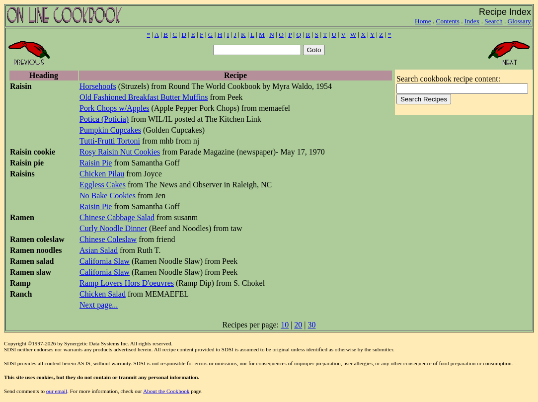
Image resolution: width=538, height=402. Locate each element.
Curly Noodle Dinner (113, 228)
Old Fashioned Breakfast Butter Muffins (143, 97)
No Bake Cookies (107, 195)
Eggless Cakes (102, 184)
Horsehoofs (97, 86)
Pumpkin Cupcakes (110, 130)
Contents (448, 21)
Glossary (519, 21)
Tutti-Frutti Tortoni (109, 141)
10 (285, 325)
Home (423, 21)
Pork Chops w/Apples (114, 108)
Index (471, 21)
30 (312, 325)
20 (298, 325)
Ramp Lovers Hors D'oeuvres (126, 283)
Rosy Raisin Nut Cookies (119, 152)
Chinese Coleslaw (108, 239)
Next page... (98, 305)
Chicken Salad (102, 294)
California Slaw (104, 261)
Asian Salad (98, 250)
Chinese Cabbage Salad (116, 217)
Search (493, 21)
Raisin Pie (95, 163)
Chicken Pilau (101, 173)
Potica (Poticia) (104, 119)
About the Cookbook (166, 391)
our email (56, 391)
